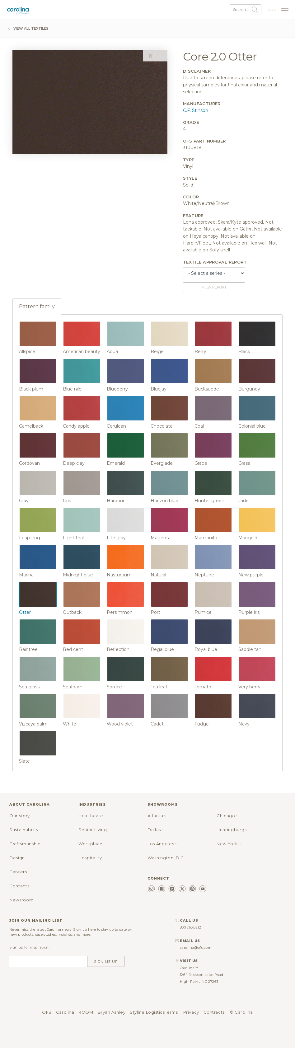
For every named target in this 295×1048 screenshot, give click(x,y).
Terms (171, 1012)
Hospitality (90, 857)
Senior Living (92, 829)
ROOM (85, 1012)
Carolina (65, 1012)
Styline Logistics (147, 1012)
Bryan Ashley (112, 1012)
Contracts (214, 1012)
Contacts (19, 885)
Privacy (191, 1012)
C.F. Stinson (195, 110)
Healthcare (90, 815)
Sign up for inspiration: (29, 947)
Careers (18, 871)
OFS (47, 1012)
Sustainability (24, 829)
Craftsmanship (24, 843)
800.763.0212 (190, 927)
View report (214, 287)
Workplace (90, 843)
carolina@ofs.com (196, 947)
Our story (19, 815)
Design (17, 857)
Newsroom (21, 899)
